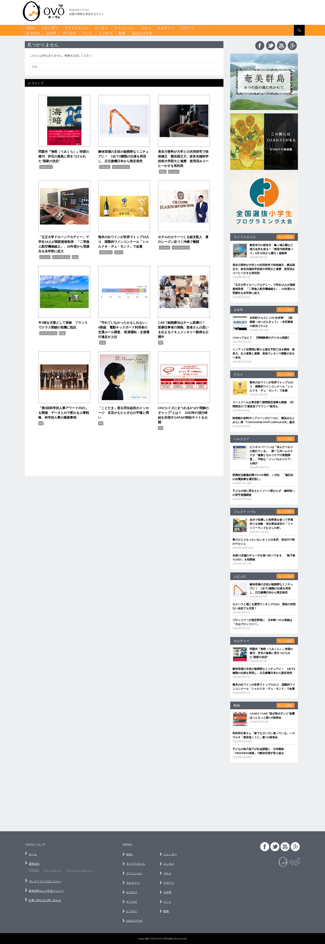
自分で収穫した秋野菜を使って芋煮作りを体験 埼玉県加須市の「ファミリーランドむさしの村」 (271, 523)
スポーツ (187, 28)
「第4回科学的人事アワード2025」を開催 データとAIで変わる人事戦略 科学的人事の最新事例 (63, 412)
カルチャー (165, 28)
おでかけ (33, 33)
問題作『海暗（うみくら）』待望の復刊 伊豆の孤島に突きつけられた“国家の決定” (63, 156)
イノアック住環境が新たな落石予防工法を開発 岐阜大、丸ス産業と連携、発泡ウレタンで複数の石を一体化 (263, 353)
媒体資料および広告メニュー (46, 890)
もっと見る (285, 237)
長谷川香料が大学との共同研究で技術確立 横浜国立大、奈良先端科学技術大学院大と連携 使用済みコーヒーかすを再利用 (263, 269)
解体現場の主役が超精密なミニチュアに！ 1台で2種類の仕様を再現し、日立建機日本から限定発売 (123, 156)
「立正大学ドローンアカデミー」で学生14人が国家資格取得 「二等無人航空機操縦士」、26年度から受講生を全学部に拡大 (263, 289)
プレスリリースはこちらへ (45, 881)
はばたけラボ (142, 33)
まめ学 (51, 33)
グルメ (146, 28)
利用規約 (34, 870)
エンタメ (101, 28)
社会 (75, 257)
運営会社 (34, 863)
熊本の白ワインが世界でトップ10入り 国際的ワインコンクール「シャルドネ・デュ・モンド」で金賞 (123, 241)
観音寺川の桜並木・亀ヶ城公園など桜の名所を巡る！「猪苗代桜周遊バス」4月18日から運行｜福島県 (271, 249)
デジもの (69, 33)
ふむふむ (104, 167)
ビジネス (105, 33)
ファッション (124, 28)
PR (160, 342)
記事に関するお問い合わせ (45, 900)
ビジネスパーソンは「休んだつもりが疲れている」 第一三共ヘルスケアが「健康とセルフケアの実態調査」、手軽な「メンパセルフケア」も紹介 (271, 455)
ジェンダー (49, 28)
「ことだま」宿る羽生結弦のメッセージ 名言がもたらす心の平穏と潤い (123, 412)
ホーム (33, 854)
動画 (122, 33)
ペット (87, 33)
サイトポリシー (52, 870)
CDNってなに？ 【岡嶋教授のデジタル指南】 (261, 337)
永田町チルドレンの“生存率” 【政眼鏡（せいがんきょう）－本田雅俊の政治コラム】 (271, 322)
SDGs (30, 28)
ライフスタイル (76, 28)
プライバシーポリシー (79, 870)
